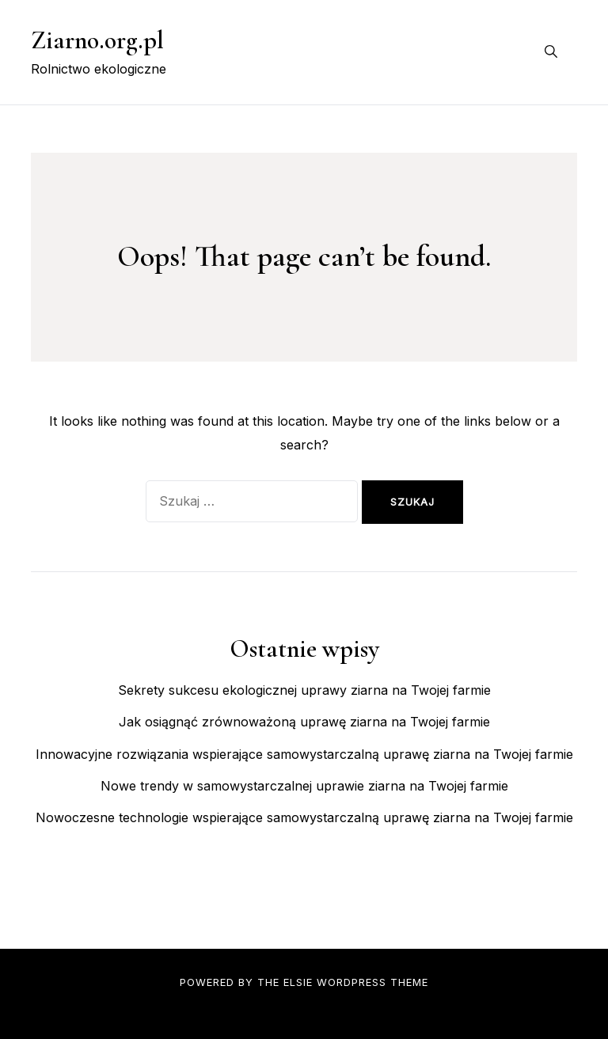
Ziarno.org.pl (97, 40)
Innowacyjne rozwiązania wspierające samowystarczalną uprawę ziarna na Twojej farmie (304, 754)
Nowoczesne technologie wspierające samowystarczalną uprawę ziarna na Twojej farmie (304, 817)
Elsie (298, 982)
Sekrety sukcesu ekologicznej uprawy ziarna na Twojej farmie (304, 690)
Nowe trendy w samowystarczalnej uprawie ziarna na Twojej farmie (304, 786)
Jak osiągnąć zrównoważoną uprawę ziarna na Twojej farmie (304, 722)
